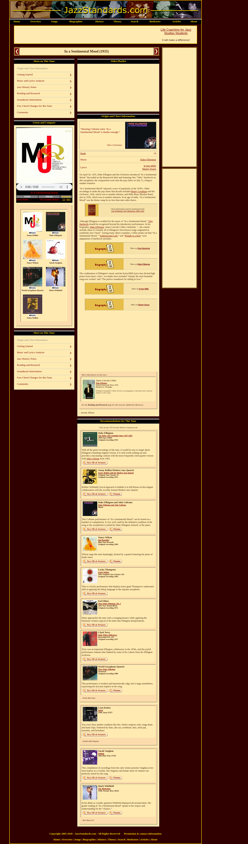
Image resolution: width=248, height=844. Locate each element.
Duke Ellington (148, 159)
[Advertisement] (84, 34)
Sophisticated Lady (109, 235)
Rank (83, 153)
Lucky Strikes (103, 572)
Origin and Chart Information (32, 68)
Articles (176, 21)
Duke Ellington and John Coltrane (112, 505)
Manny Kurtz (149, 168)
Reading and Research (28, 93)
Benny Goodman (139, 191)
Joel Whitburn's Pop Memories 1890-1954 (127, 211)
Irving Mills (150, 165)
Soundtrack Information (29, 99)
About (193, 21)
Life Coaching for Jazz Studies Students (176, 31)
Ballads (101, 754)
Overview (35, 21)
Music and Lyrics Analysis (31, 80)
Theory (117, 21)
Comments (22, 112)
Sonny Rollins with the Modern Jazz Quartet (116, 473)
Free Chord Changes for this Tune (34, 105)
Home (17, 21)
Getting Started (25, 74)
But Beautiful (103, 540)
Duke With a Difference (107, 635)
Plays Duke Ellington (106, 669)
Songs (54, 21)
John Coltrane (92, 458)
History (99, 21)
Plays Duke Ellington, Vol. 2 (109, 604)
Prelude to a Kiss (133, 235)
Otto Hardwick (143, 248)
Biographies (76, 21)
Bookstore (155, 21)
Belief (100, 710)
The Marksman (104, 789)
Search (134, 21)
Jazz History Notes (27, 87)
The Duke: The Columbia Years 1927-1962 (115, 436)
